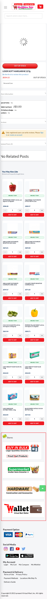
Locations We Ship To (28, 578)
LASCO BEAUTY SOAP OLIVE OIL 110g (12, 367)
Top (41, 487)
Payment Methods (11, 578)
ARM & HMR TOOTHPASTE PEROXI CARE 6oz (32, 242)
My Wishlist (35, 565)
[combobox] (23, 16)
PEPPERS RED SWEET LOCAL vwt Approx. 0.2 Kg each (12, 200)
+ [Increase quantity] (20, 210)
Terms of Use (9, 574)
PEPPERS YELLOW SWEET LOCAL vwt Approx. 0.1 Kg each (34, 325)
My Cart (13, 565)
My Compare (24, 565)
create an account (16, 135)
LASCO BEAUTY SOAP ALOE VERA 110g (33, 367)
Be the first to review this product (15, 74)
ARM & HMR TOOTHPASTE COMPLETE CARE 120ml (10, 284)
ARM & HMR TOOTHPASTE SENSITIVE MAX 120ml (10, 242)
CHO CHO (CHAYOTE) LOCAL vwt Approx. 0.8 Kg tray (11, 325)
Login (6, 565)
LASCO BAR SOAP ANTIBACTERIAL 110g (9, 409)
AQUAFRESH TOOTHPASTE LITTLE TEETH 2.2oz (33, 200)
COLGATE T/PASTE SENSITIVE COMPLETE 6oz (33, 284)
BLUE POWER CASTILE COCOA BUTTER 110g (34, 409)
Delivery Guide (10, 582)
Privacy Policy (21, 574)
